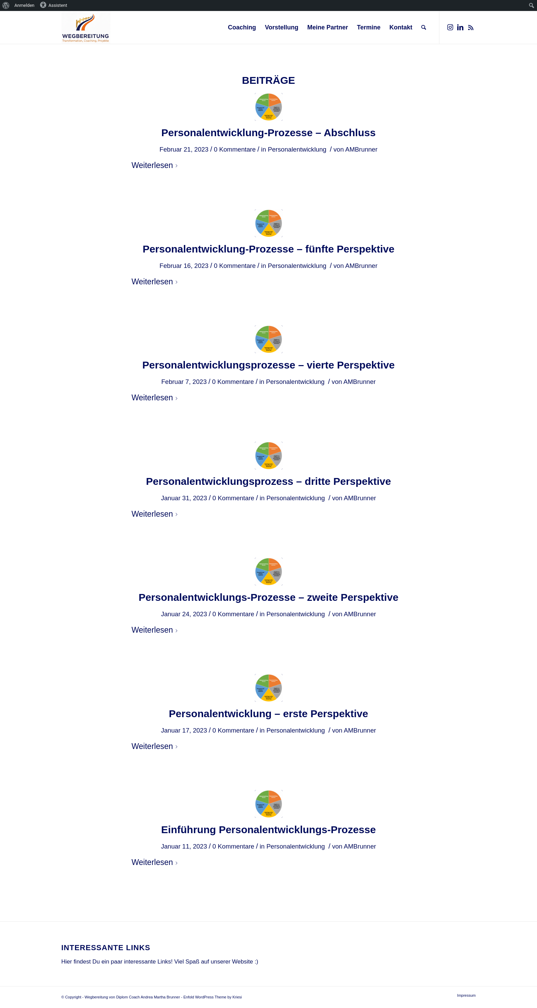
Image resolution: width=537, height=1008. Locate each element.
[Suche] (423, 27)
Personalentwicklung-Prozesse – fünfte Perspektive (268, 249)
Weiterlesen (156, 165)
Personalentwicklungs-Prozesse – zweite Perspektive (269, 597)
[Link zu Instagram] (450, 27)
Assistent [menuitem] (53, 5)
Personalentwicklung (297, 149)
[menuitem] (6, 5)
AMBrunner (361, 149)
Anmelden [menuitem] (24, 5)
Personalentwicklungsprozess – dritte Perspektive (268, 481)
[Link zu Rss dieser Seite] (470, 27)
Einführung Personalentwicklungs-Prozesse (268, 829)
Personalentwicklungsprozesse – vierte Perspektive (268, 365)
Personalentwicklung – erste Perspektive (268, 713)
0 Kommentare (234, 149)
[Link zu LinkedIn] (460, 27)
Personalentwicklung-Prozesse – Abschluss (268, 132)
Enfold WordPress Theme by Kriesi (212, 997)
